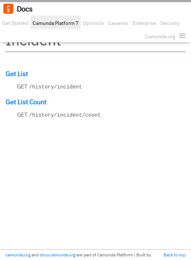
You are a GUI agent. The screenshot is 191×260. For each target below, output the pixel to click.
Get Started (15, 23)
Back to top (175, 254)
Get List (16, 74)
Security (170, 23)
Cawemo (118, 23)
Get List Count (25, 102)
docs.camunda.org (57, 254)
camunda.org (17, 254)
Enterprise (144, 23)
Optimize (93, 23)
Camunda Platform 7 (55, 23)
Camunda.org (160, 36)
